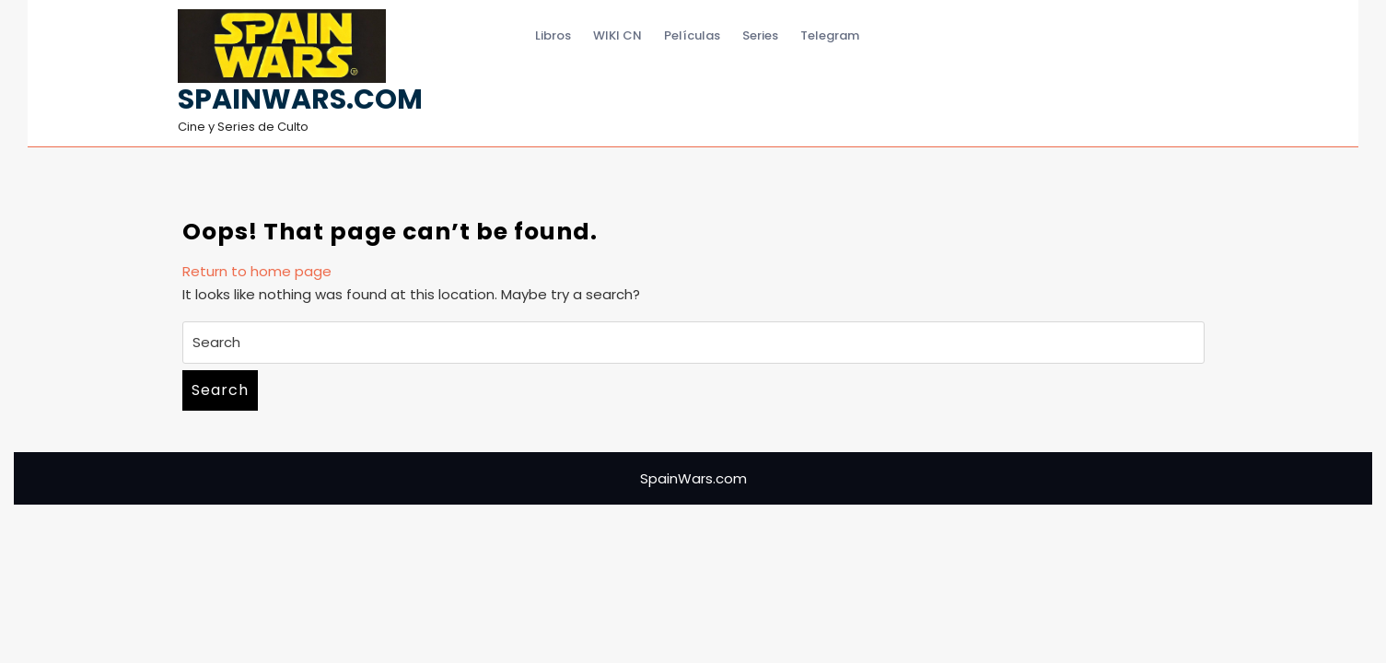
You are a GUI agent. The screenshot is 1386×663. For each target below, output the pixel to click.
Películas (692, 35)
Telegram (829, 35)
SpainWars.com (300, 99)
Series (760, 35)
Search (220, 390)
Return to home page (257, 271)
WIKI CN (617, 35)
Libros (553, 35)
